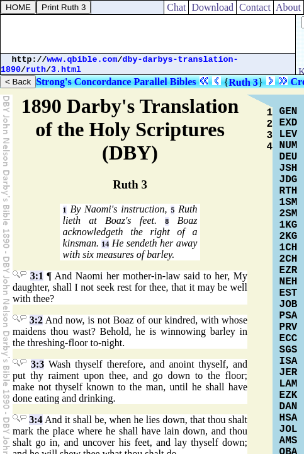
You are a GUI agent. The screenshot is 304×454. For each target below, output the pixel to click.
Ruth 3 (243, 82)
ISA (288, 361)
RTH (288, 191)
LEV (288, 134)
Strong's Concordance (83, 81)
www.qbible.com (82, 59)
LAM (288, 384)
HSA (288, 418)
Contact (255, 7)
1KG (288, 225)
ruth (36, 69)
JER (288, 372)
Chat (176, 7)
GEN (288, 111)
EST (288, 293)
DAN (288, 406)
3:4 (35, 419)
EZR (288, 270)
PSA (288, 316)
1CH (288, 247)
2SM (288, 213)
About (288, 7)
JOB (288, 304)
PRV (288, 327)
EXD (288, 123)
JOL (288, 429)
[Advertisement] (148, 34)
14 (105, 244)
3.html (66, 69)
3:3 (37, 364)
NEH (288, 282)
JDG (288, 179)
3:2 (36, 320)
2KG (288, 236)
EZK (288, 395)
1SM (288, 202)
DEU (288, 157)
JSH (288, 168)
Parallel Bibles (164, 81)
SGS (288, 350)
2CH (288, 259)
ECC (288, 338)
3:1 (36, 276)
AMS (288, 440)
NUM (288, 145)
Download (212, 7)
